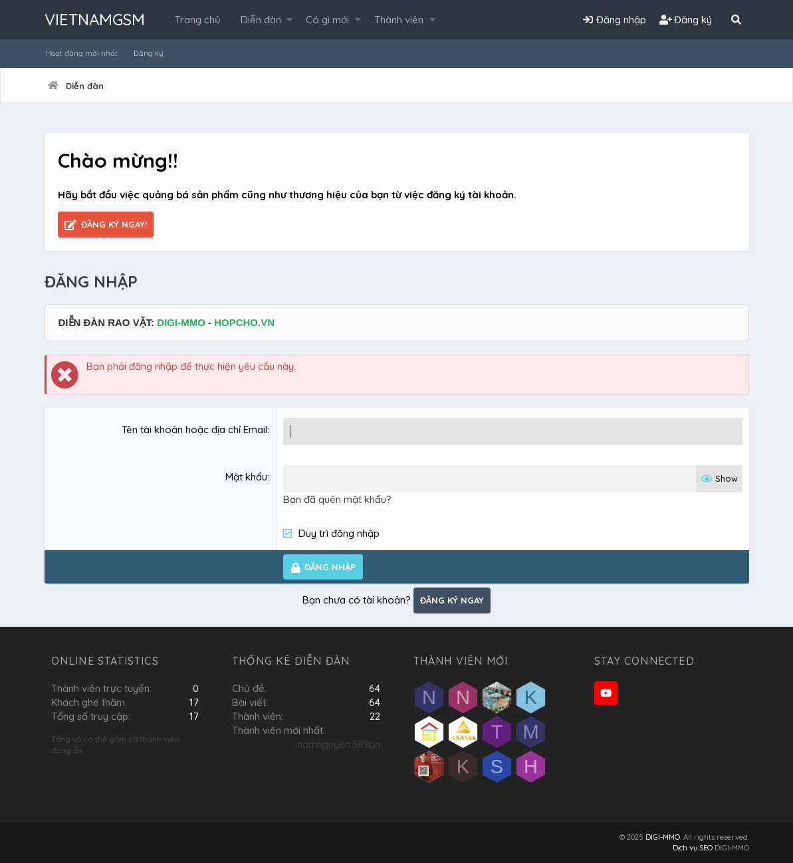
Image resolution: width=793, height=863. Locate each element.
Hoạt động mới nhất (82, 53)
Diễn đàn (261, 19)
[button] (289, 19)
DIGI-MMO (181, 322)
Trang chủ (198, 19)
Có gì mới (327, 19)
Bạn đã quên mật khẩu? (337, 499)
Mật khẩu (246, 476)
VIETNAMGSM (95, 19)
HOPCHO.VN (244, 322)
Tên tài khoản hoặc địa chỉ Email (194, 429)
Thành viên (398, 19)
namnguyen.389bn (338, 744)
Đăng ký (149, 53)
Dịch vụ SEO (693, 847)
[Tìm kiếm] (736, 19)
